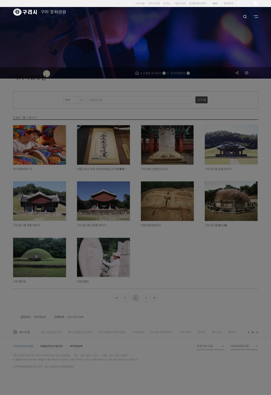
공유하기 (237, 73)
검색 (199, 99)
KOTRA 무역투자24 (161, 332)
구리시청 (140, 3)
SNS (216, 3)
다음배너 (256, 332)
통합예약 (228, 3)
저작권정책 (76, 346)
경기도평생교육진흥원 (80, 332)
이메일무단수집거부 (51, 346)
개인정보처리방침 (23, 346)
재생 (253, 332)
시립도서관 (180, 3)
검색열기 (245, 16)
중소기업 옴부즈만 (51, 332)
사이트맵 (256, 16)
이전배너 (249, 332)
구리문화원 (138, 332)
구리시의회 (154, 3)
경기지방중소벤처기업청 (112, 332)
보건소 (166, 3)
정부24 (201, 332)
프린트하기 (247, 73)
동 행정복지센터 (197, 3)
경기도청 (217, 332)
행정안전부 (234, 332)
